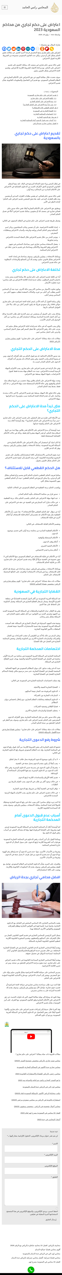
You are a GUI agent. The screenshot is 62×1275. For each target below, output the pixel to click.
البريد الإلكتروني (51, 1155)
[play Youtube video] (31, 1036)
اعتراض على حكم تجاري (51, 53)
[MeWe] (28, 49)
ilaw (52, 35)
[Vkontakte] (33, 49)
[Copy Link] (52, 49)
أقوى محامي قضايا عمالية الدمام (47, 1250)
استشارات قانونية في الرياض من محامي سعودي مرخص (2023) (35, 1100)
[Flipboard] (47, 49)
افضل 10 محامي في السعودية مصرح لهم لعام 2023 (40, 1113)
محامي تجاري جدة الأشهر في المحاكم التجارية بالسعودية (38, 1067)
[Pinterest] (23, 49)
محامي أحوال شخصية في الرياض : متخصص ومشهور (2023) (37, 1106)
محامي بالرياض (39, 256)
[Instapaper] (37, 49)
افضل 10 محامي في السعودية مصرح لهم (44, 1262)
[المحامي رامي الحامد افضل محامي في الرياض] (41, 7)
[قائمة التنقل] (5, 7)
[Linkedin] (18, 49)
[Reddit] (14, 49)
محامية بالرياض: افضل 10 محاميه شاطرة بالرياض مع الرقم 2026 (35, 1245)
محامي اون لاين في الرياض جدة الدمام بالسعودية (41, 1087)
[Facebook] (4, 49)
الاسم (55, 1144)
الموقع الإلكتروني (51, 1166)
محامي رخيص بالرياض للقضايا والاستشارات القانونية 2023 (37, 1074)
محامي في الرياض (38, 569)
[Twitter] (9, 49)
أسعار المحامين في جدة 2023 (48, 1119)
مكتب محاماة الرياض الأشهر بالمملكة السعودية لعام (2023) (37, 1093)
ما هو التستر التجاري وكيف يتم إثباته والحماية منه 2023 (39, 1080)
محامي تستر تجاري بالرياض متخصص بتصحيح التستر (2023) (37, 1061)
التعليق (54, 1177)
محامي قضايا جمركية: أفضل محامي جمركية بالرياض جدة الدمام (35, 1258)
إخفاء (46, 92)
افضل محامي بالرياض (18, 445)
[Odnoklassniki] (42, 49)
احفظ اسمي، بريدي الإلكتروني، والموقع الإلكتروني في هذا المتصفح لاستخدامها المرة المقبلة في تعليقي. (32, 1212)
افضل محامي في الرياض (50, 867)
